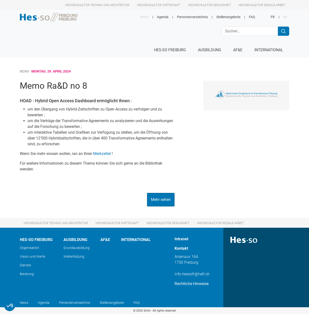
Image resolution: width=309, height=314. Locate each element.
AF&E (105, 239)
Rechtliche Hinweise (192, 283)
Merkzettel (102, 153)
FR (273, 17)
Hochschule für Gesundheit (209, 5)
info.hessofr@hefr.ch (192, 274)
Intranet (181, 239)
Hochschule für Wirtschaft (158, 5)
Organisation (29, 248)
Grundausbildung (76, 248)
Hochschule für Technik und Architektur (97, 5)
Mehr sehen (161, 199)
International (136, 239)
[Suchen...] (250, 31)
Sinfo (147, 310)
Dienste (25, 265)
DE (285, 17)
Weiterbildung (73, 256)
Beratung (27, 274)
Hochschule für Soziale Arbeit (262, 5)
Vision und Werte (32, 256)
